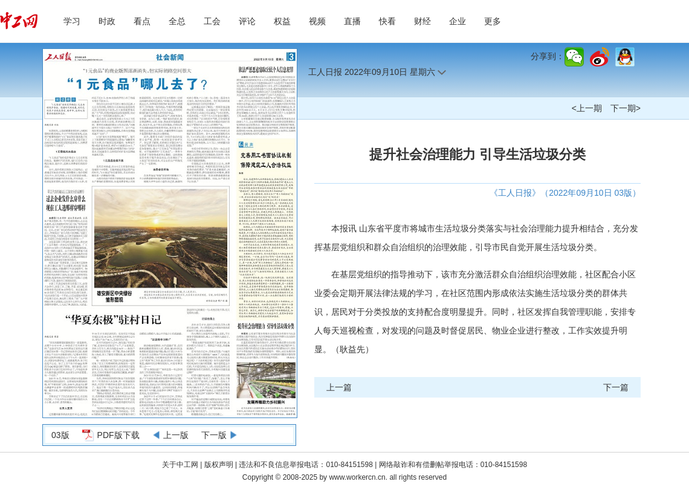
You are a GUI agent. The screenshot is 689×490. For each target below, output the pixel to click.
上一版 (176, 435)
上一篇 (339, 387)
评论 (247, 21)
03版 (60, 435)
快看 (387, 21)
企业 (457, 21)
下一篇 (616, 387)
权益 (282, 21)
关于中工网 (180, 464)
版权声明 (219, 464)
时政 (107, 21)
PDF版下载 (118, 435)
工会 (212, 21)
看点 (142, 21)
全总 (177, 21)
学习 (71, 21)
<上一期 (587, 108)
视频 (317, 21)
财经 (422, 21)
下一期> (625, 108)
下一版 (214, 435)
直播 (352, 21)
